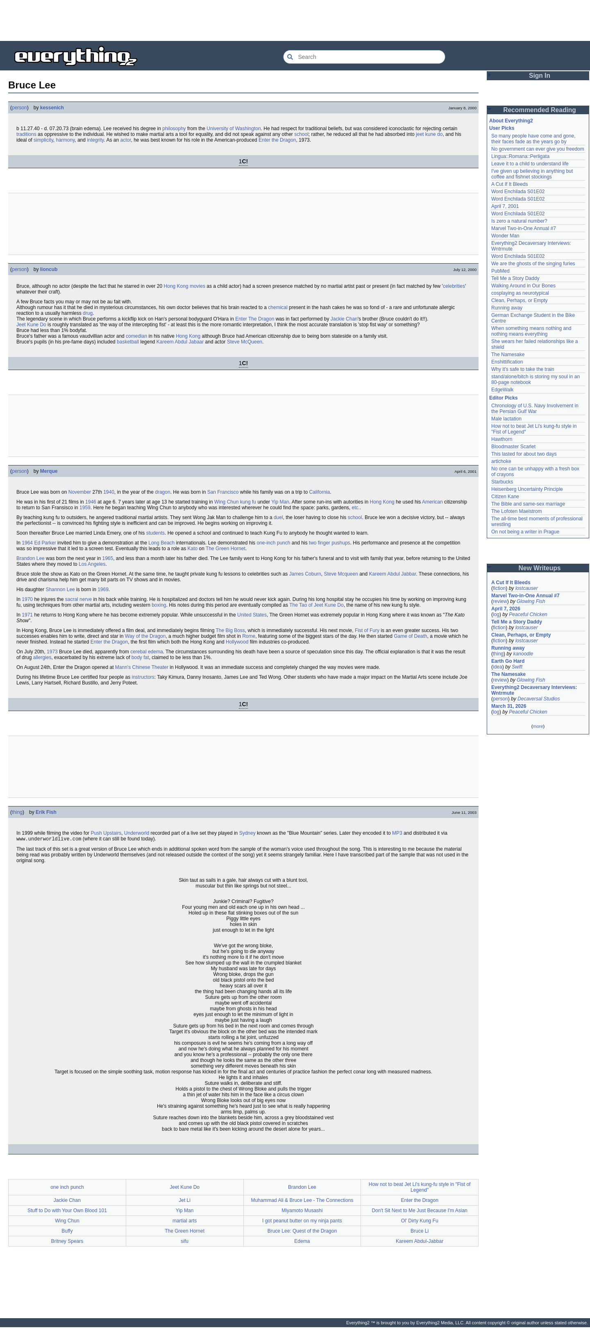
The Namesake (507, 354)
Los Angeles (92, 564)
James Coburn (305, 574)
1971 (27, 615)
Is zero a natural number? (519, 221)
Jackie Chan (344, 319)
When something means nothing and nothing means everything (531, 331)
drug (88, 313)
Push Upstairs (106, 833)
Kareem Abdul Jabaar (180, 342)
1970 (27, 599)
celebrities (454, 286)
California (319, 492)
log (496, 614)
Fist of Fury (367, 630)
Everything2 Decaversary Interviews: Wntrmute (534, 690)
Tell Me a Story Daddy (515, 278)
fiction (499, 588)
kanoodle (523, 654)
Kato (193, 548)
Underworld (136, 833)
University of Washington (233, 128)
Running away (506, 308)
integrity (95, 140)
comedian (136, 336)
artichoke (501, 461)
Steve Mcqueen (341, 574)
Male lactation (506, 419)
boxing (159, 605)
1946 (90, 502)
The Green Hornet (225, 548)
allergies (42, 657)
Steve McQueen (244, 342)
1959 (85, 507)
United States (252, 615)
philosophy (174, 128)
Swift (517, 667)
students (155, 533)
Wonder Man (505, 236)
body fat (140, 657)
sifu (184, 1242)
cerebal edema (146, 652)
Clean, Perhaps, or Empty (519, 300)
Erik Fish (46, 812)
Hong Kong (176, 286)
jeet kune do (429, 134)
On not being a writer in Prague (525, 532)
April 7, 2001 (505, 206)
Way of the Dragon (145, 636)
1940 (108, 492)
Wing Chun (226, 502)
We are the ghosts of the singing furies (533, 264)
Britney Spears (67, 1242)
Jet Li (185, 1201)
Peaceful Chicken (528, 614)
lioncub (49, 269)
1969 (103, 589)
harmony (65, 140)
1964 (27, 543)
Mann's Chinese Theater (141, 667)
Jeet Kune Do (31, 324)
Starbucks (502, 482)
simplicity (43, 140)
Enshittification (507, 362)
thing (17, 812)
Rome (248, 636)
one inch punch (67, 1188)
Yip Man (280, 502)
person (19, 108)
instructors (143, 677)
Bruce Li (420, 1232)
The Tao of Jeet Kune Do (316, 605)
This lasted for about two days (523, 454)
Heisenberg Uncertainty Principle (527, 489)
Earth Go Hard (507, 661)
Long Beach (161, 543)
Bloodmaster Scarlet (513, 446)
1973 (52, 652)
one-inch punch (273, 543)
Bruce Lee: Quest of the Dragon (302, 1232)
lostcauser (526, 588)
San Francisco (223, 492)
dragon (162, 492)
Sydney (247, 833)
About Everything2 (511, 121)
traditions (26, 134)
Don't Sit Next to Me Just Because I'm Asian (419, 1211)
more (538, 726)
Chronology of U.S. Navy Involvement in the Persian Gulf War (535, 408)
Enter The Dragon (254, 319)
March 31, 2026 (508, 706)
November (79, 492)
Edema (302, 1242)
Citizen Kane (505, 496)
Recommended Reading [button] (539, 109)
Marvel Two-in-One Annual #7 (523, 228)
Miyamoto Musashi (301, 1211)
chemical (277, 307)
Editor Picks (503, 398)
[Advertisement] (295, 20)
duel (278, 517)
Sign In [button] (539, 75)
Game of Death (410, 636)
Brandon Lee (30, 558)
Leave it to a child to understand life (530, 164)
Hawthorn (501, 439)
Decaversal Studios (538, 699)
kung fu (248, 502)
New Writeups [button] (540, 568)
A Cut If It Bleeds (509, 184)
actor (125, 140)
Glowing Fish (531, 601)
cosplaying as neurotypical (520, 293)
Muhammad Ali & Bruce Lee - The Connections (302, 1201)
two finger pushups (329, 543)
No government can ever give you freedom (537, 149)
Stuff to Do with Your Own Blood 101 (67, 1211)
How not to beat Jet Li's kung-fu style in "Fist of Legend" (420, 1188)
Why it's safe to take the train (522, 369)
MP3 (397, 833)
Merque (49, 471)
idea (497, 667)
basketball (128, 342)
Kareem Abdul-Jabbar (419, 1242)
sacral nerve (78, 599)
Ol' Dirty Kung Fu (419, 1221)
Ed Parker (45, 543)
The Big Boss (230, 630)
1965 (107, 558)
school (301, 134)
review (500, 601)
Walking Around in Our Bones (523, 286)
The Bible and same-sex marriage (528, 504)
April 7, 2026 (505, 609)
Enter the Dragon (277, 140)
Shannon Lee (60, 589)
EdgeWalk (502, 390)
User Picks (501, 128)
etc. (356, 507)
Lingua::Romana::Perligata (520, 156)
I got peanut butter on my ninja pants (302, 1221)
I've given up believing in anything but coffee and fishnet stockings (532, 174)
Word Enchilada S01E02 (518, 191)
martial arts (184, 1221)
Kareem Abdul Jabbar (392, 574)
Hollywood (237, 642)
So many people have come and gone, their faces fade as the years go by (533, 139)
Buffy (67, 1232)
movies (197, 286)
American (432, 502)
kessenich (52, 108)
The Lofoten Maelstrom (516, 511)
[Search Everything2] (364, 57)
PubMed (500, 271)
